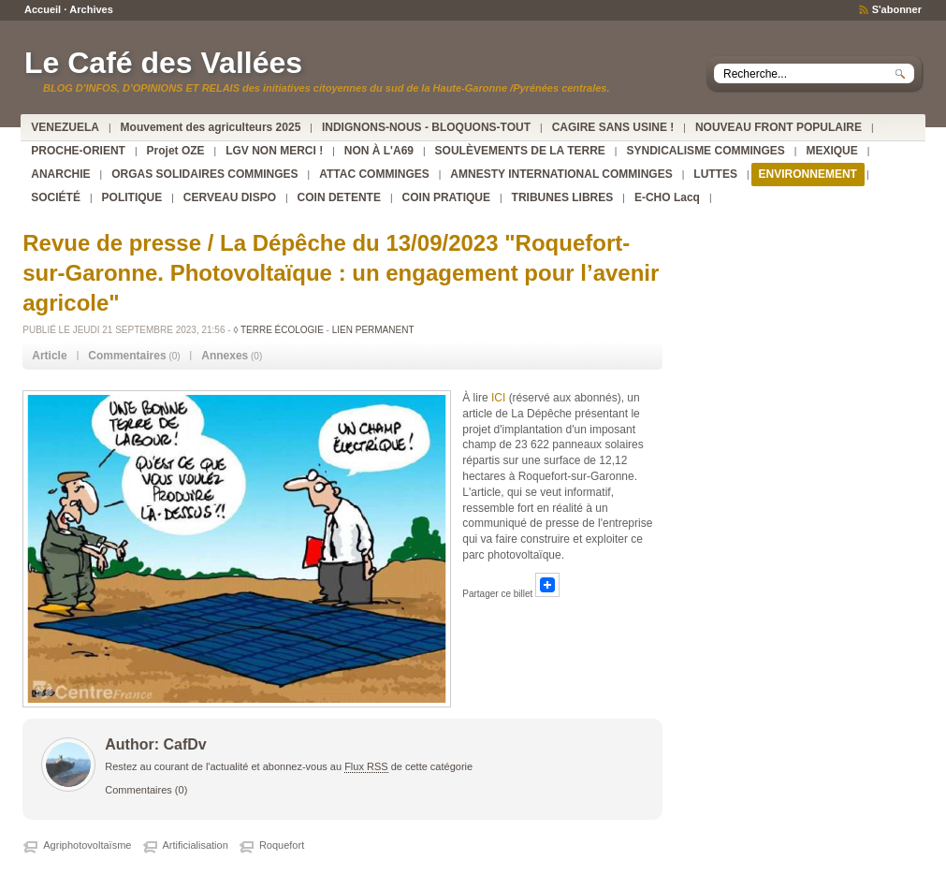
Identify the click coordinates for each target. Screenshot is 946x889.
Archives (90, 9)
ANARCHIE (60, 174)
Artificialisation (195, 845)
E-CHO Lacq (667, 197)
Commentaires (138, 789)
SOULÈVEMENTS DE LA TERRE (520, 150)
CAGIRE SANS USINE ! (613, 127)
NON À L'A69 (379, 150)
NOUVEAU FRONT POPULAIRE (778, 127)
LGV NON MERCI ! (274, 150)
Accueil (42, 9)
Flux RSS (365, 766)
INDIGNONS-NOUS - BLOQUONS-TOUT (426, 127)
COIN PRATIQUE (446, 197)
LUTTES (715, 174)
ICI (500, 397)
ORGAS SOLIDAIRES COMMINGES (204, 174)
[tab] (49, 356)
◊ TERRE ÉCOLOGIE (278, 330)
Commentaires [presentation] (127, 355)
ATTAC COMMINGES (374, 174)
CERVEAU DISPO (229, 197)
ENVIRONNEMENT (808, 174)
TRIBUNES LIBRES (563, 197)
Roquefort (281, 845)
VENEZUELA (65, 127)
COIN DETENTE (339, 197)
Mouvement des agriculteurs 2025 (211, 127)
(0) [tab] (134, 355)
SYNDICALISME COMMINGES (705, 150)
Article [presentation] (49, 355)
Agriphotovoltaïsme (87, 845)
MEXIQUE (831, 150)
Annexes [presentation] (224, 355)
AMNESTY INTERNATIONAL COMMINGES (561, 174)
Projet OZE (176, 150)
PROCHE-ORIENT (78, 150)
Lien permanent (373, 330)
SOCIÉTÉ (55, 197)
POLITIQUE (132, 197)
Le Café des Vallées (163, 63)
